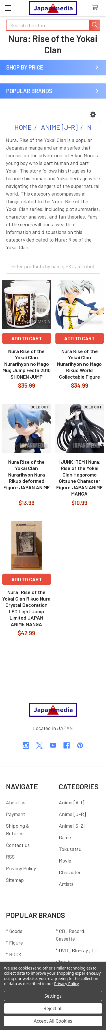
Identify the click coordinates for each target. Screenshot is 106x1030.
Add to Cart (26, 338)
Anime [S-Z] (72, 826)
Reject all (53, 1008)
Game (65, 837)
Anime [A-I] (71, 802)
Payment (15, 814)
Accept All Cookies (53, 1021)
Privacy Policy (21, 868)
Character (70, 872)
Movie (65, 860)
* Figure (14, 942)
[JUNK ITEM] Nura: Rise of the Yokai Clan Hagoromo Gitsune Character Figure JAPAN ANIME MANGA (79, 478)
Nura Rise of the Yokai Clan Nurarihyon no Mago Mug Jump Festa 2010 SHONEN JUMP (27, 364)
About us (15, 802)
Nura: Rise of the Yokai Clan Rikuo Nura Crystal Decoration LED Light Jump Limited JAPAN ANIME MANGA (26, 608)
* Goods (14, 931)
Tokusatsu (70, 849)
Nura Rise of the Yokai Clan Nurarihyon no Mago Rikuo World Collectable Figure (79, 364)
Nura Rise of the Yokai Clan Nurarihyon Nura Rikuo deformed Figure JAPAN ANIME (26, 474)
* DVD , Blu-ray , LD (77, 950)
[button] (93, 114)
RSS (10, 856)
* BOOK (13, 954)
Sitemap (15, 880)
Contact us (18, 845)
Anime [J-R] (72, 814)
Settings (53, 996)
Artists (66, 884)
